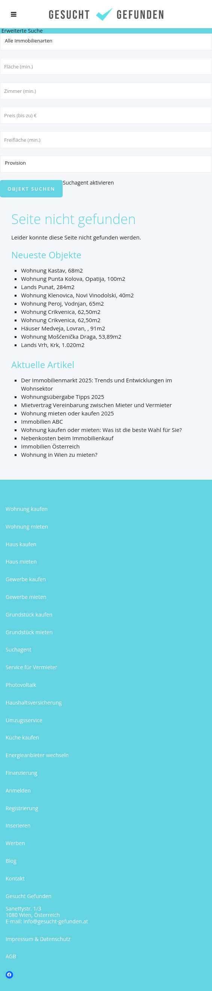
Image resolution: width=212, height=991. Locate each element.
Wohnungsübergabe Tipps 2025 (62, 396)
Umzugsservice (24, 720)
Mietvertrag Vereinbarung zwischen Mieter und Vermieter (96, 405)
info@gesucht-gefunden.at (55, 921)
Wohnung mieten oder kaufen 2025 (67, 413)
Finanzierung (21, 772)
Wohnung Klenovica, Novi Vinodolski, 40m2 (77, 295)
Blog (11, 860)
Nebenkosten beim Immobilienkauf (67, 438)
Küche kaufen (22, 737)
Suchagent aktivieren (88, 182)
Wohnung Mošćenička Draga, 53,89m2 (71, 336)
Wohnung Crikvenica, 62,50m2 (61, 311)
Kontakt (15, 878)
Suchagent (18, 649)
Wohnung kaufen (27, 508)
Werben (15, 843)
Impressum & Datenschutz (38, 939)
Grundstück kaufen (29, 614)
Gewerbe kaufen (26, 579)
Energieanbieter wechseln (37, 755)
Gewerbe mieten (26, 596)
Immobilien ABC (42, 421)
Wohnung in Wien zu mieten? (59, 454)
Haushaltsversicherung (34, 702)
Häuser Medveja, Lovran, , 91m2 (63, 328)
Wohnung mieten (27, 526)
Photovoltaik (21, 684)
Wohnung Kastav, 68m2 (52, 270)
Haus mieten (21, 561)
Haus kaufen (21, 544)
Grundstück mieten (29, 632)
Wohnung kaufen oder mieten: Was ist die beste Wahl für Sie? (101, 429)
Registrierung (22, 808)
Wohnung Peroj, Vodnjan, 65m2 (62, 303)
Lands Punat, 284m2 (48, 287)
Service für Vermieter (31, 667)
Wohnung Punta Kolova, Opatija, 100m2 (73, 278)
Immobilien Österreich (50, 446)
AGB (11, 956)
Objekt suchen (31, 188)
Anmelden (18, 790)
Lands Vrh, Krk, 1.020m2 (52, 345)
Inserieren (18, 825)
